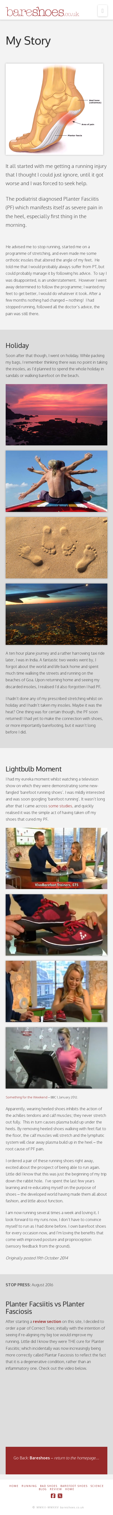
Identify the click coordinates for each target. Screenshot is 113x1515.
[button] (102, 10)
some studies (60, 805)
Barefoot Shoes (74, 1485)
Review (56, 1489)
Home (14, 1485)
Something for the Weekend (26, 1097)
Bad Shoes (48, 1485)
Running (29, 1485)
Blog (43, 1489)
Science (97, 1485)
